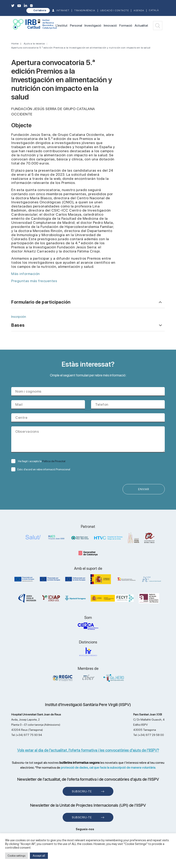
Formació (125, 25)
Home (15, 43)
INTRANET (62, 10)
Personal (76, 25)
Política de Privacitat (53, 461)
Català (154, 10)
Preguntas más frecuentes (34, 281)
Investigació (93, 25)
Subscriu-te (82, 791)
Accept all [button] (39, 855)
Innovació (110, 25)
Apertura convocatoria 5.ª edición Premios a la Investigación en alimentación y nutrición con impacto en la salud (80, 47)
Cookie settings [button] (16, 855)
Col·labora (39, 10)
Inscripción (18, 317)
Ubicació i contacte (114, 10)
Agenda (139, 10)
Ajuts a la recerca (34, 43)
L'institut (62, 25)
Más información (25, 273)
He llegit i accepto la (38, 461)
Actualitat (141, 25)
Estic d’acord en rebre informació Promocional (40, 469)
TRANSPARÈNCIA (84, 10)
